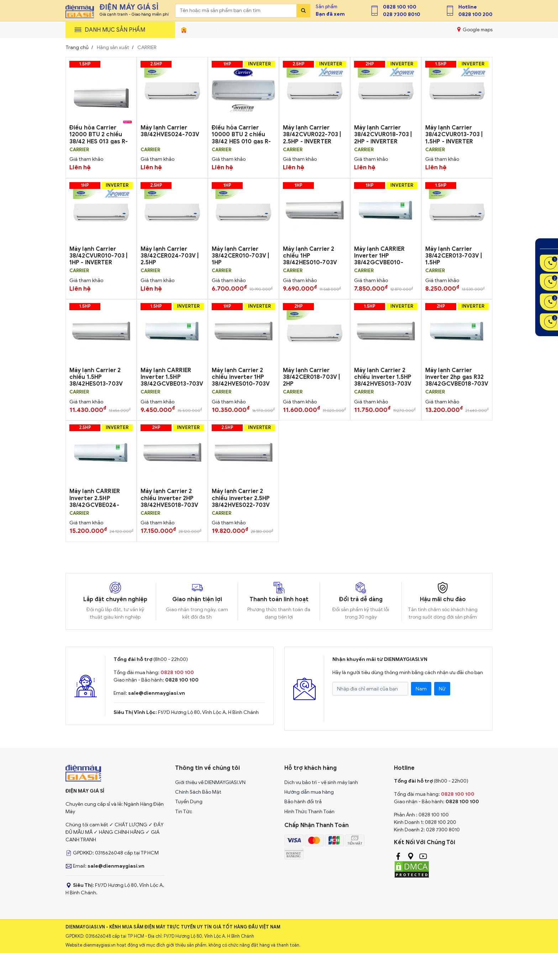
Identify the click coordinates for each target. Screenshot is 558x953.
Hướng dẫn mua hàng (309, 792)
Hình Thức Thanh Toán (309, 812)
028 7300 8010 (401, 14)
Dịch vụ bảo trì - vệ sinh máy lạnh (321, 782)
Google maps (475, 29)
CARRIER (79, 150)
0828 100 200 (475, 14)
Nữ (442, 689)
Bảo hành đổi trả (303, 802)
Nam (421, 689)
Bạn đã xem (330, 14)
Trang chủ (77, 47)
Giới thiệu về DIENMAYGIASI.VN (210, 782)
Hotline (467, 7)
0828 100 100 (399, 7)
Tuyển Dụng (188, 802)
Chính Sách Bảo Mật (198, 792)
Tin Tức (183, 812)
